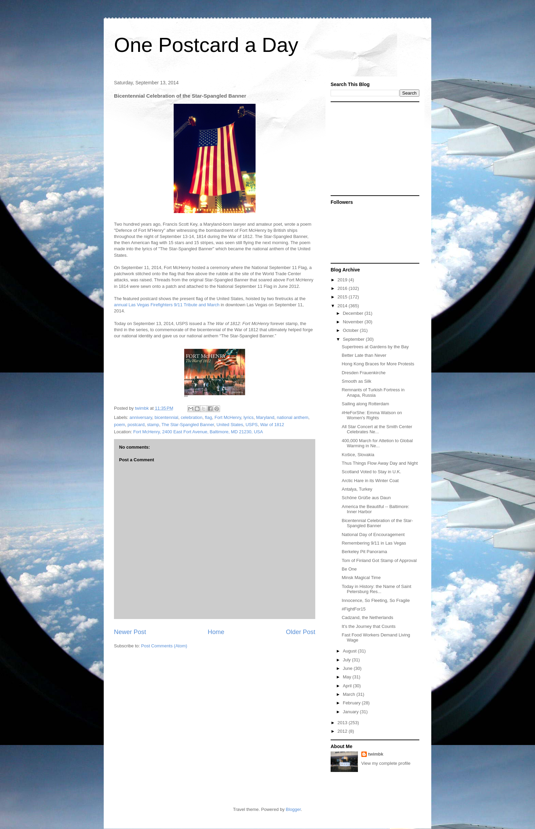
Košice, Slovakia (358, 454)
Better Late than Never (364, 355)
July (347, 659)
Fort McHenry (228, 417)
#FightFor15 (353, 609)
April (348, 685)
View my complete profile (385, 763)
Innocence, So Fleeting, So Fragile (375, 600)
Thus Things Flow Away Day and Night (380, 463)
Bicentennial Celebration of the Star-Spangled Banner (377, 523)
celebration (192, 417)
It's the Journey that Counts (368, 626)
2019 (343, 279)
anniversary (141, 417)
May (347, 676)
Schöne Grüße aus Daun (366, 497)
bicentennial (166, 417)
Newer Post (130, 632)
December (354, 313)
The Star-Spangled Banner (187, 424)
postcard (136, 424)
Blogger (293, 809)
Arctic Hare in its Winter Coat (370, 480)
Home (216, 632)
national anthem (292, 417)
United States (229, 424)
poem (119, 424)
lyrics (249, 417)
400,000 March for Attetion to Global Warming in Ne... (377, 443)
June (348, 668)
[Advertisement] (373, 148)
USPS (252, 424)
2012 (343, 731)
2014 (343, 305)
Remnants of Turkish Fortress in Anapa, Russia (373, 392)
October (351, 330)
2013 (343, 722)
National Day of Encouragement (373, 534)
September (354, 339)
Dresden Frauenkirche (364, 372)
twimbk (376, 754)
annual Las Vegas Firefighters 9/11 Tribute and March (166, 304)
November (354, 321)
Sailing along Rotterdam (365, 403)
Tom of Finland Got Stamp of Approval (379, 560)
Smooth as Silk (356, 381)
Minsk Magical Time (361, 577)
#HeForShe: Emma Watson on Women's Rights (372, 415)
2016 (343, 288)
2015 (343, 296)
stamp (153, 424)
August (350, 651)
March (350, 694)
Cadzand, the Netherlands (367, 617)
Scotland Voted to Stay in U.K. (371, 471)
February (352, 702)
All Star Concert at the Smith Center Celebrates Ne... (377, 429)
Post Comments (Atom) (164, 645)
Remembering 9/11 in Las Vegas (374, 543)
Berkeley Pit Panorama (364, 551)
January (351, 711)
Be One (349, 569)
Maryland (265, 417)
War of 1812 (272, 424)
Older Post (300, 632)
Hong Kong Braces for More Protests (378, 363)
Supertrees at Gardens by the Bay (375, 346)
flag (208, 417)
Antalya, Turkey (357, 489)
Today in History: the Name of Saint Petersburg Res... (376, 589)
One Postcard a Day (206, 44)
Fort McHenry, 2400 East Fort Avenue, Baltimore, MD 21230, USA (198, 431)
